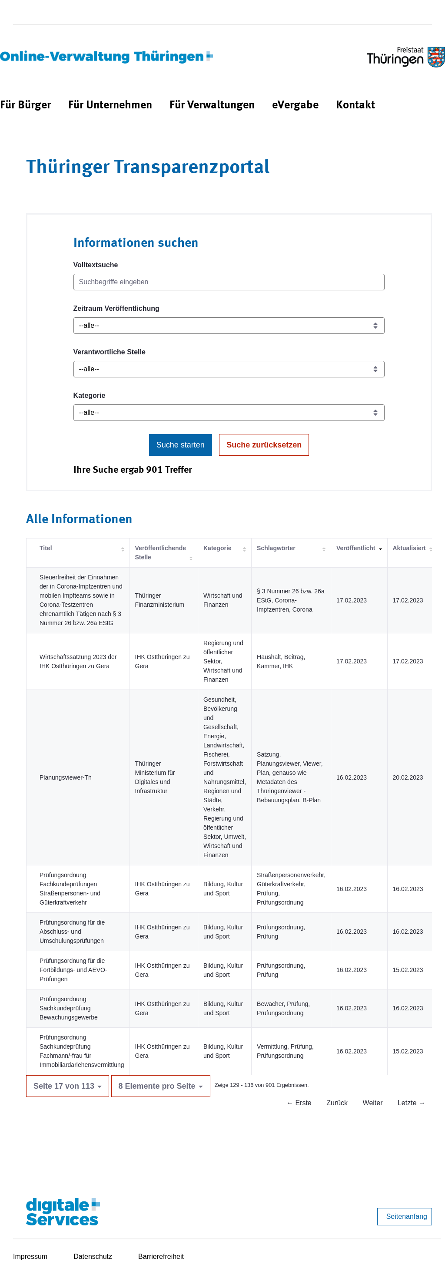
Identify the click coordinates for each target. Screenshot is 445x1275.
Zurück (337, 1103)
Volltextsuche (95, 265)
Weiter (373, 1103)
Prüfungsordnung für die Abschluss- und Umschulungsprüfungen (72, 931)
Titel (46, 548)
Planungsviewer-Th (66, 777)
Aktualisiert (409, 548)
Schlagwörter (276, 548)
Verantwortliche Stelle (109, 352)
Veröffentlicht (355, 548)
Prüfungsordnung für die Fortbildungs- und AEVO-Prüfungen (73, 969)
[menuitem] (25, 105)
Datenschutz (92, 1256)
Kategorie (89, 395)
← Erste (299, 1103)
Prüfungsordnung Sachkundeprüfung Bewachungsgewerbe (69, 1008)
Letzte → (411, 1103)
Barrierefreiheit (161, 1256)
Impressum (30, 1256)
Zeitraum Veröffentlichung (116, 308)
